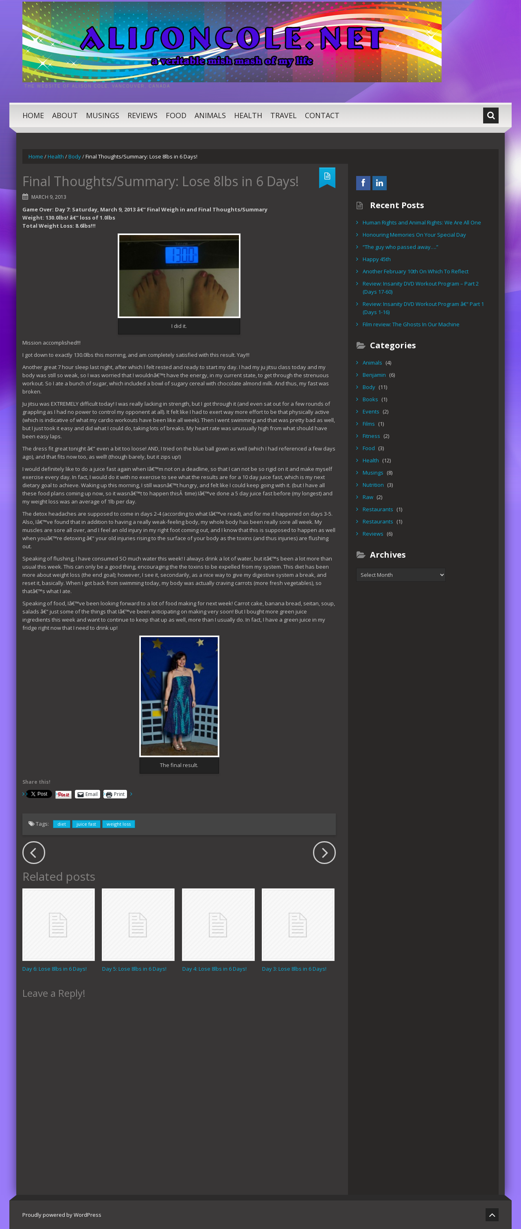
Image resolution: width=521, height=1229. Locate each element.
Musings (102, 115)
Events (371, 411)
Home (33, 115)
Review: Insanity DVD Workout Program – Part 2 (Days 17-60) (421, 287)
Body (74, 156)
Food (176, 115)
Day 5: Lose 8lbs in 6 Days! (134, 968)
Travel (283, 115)
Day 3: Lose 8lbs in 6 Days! (294, 968)
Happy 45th (377, 259)
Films (369, 423)
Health (248, 115)
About (65, 115)
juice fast (86, 824)
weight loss (119, 824)
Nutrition (373, 484)
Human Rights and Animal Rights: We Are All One (422, 222)
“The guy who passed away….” (400, 247)
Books (370, 399)
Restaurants (378, 509)
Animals (210, 115)
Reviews (142, 115)
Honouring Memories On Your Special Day (414, 234)
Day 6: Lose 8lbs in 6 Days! (54, 968)
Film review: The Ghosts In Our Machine (411, 324)
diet (61, 824)
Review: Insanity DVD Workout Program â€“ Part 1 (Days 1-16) (423, 308)
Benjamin (374, 374)
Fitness (371, 436)
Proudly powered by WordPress (61, 1214)
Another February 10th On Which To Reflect (415, 271)
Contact (322, 115)
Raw (368, 497)
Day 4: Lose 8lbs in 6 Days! (214, 968)
